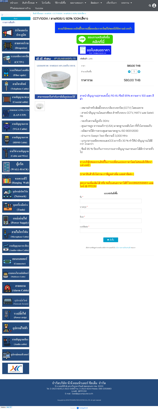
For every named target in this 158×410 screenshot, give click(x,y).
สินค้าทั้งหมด (38, 13)
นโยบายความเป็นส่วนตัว (123, 247)
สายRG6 (48, 13)
